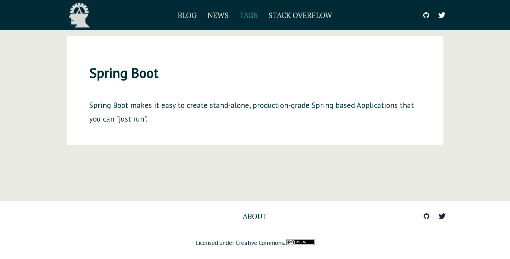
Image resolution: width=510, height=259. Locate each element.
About (255, 216)
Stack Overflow (300, 15)
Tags (248, 15)
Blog (187, 15)
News (218, 15)
